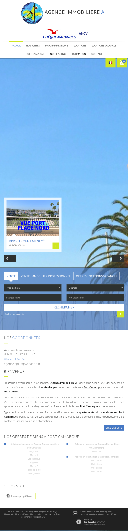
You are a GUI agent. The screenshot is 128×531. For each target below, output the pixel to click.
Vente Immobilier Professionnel (46, 276)
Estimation (80, 54)
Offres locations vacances (96, 276)
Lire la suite (114, 428)
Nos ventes (31, 45)
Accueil (13, 45)
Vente (11, 276)
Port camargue (33, 54)
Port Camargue (93, 387)
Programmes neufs (56, 45)
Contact (99, 54)
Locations (81, 45)
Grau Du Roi (11, 391)
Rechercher (64, 307)
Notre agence (58, 54)
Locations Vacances (106, 45)
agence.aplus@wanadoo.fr (22, 364)
